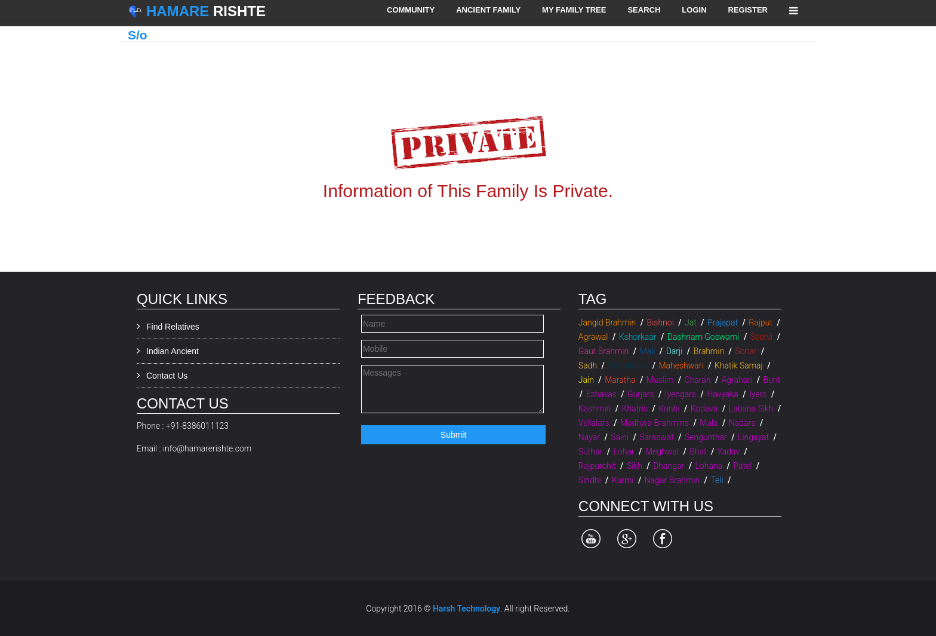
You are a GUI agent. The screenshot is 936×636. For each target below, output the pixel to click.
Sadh (587, 365)
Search (643, 9)
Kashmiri (594, 408)
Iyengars (680, 394)
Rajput (760, 322)
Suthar (590, 451)
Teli (716, 480)
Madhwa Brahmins (654, 423)
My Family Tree (574, 9)
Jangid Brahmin (607, 322)
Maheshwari (680, 365)
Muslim (660, 380)
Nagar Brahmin (672, 480)
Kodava (704, 408)
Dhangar (668, 466)
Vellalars (593, 423)
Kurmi (623, 480)
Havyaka (722, 394)
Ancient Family (488, 9)
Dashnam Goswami (703, 337)
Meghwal (662, 451)
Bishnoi (660, 322)
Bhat (697, 451)
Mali (647, 351)
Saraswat (656, 437)
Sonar (745, 351)
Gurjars (640, 394)
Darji (674, 351)
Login (694, 9)
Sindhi (589, 480)
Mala (709, 423)
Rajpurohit (597, 466)
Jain (586, 380)
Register (748, 9)
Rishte (206, 11)
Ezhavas (601, 394)
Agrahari (737, 380)
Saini (620, 437)
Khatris (635, 408)
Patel (742, 466)
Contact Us (166, 375)
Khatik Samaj (739, 365)
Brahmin (709, 351)
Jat (691, 322)
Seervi (761, 337)
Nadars (742, 423)
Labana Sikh (751, 408)
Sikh (634, 466)
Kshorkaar (638, 337)
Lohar (624, 451)
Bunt (771, 380)
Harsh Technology (466, 608)
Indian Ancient (172, 351)
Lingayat (753, 437)
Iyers (757, 394)
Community (411, 9)
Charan (698, 380)
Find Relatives (172, 326)
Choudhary (628, 365)
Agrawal (593, 337)
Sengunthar (706, 437)
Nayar (589, 437)
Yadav (729, 451)
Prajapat (722, 322)
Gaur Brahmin (603, 351)
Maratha (620, 380)
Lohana (708, 466)
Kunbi (668, 408)
